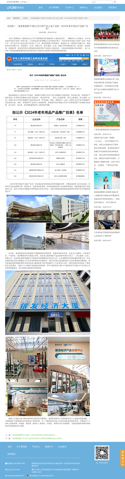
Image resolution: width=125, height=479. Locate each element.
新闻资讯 (16, 18)
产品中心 (69, 7)
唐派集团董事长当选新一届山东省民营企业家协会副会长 (33, 435)
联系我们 (113, 7)
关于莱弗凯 (54, 7)
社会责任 (98, 7)
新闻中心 (84, 7)
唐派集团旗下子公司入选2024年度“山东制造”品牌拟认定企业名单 (37, 438)
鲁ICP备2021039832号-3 (14, 476)
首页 (41, 7)
